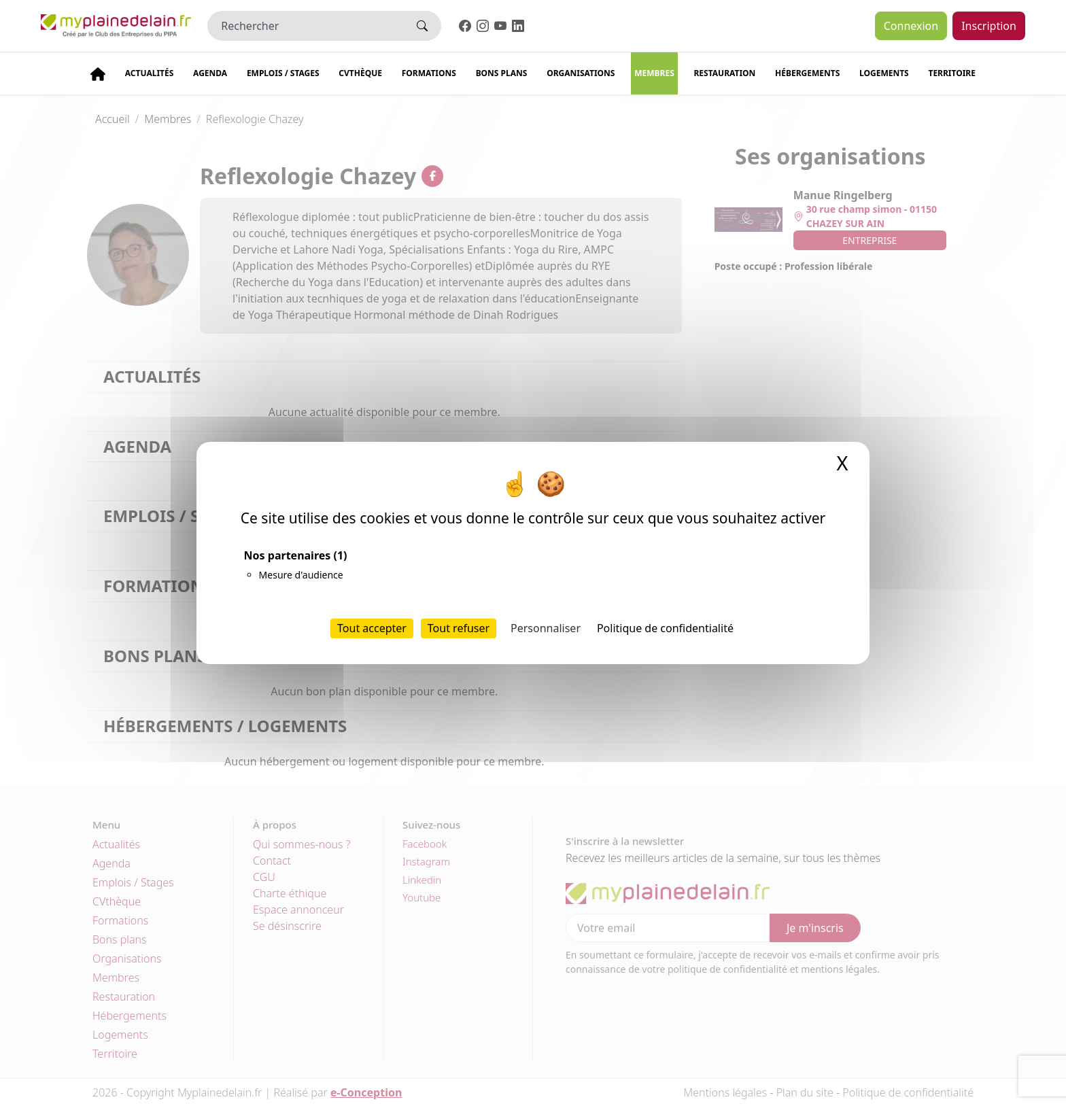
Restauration (724, 73)
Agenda (210, 73)
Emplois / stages (283, 73)
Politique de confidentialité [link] (665, 628)
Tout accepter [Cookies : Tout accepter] (372, 628)
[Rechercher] (305, 26)
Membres (654, 73)
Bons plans (502, 73)
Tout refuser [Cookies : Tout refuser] (458, 628)
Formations (429, 73)
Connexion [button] (911, 25)
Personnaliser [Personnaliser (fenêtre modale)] (546, 628)
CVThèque (360, 73)
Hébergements (807, 73)
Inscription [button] (988, 25)
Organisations (581, 73)
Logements (884, 73)
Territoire (952, 73)
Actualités (149, 73)
